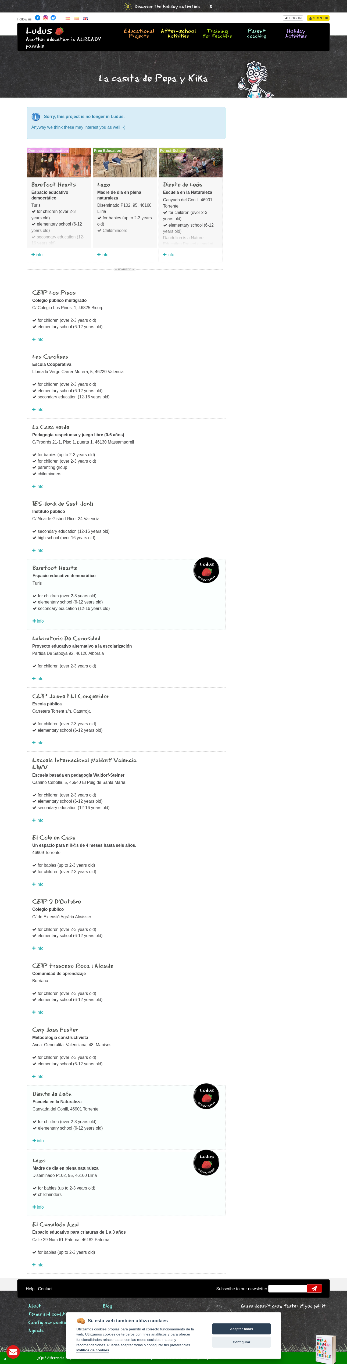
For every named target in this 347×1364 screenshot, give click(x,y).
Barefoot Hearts (53, 185)
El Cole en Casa (53, 838)
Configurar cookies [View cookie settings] (49, 1323)
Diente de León (182, 185)
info (37, 254)
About (34, 1306)
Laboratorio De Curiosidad (66, 638)
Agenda (36, 1331)
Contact (45, 1289)
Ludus (39, 31)
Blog (107, 1306)
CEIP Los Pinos (54, 293)
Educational (139, 34)
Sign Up (318, 18)
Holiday (295, 34)
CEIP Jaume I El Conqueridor (70, 696)
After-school (178, 34)
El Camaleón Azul (55, 1225)
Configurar (241, 1342)
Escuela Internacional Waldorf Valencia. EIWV (85, 764)
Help (30, 1289)
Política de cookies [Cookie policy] (92, 1350)
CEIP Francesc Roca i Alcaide (72, 966)
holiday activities (181, 7)
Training (217, 34)
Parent (256, 34)
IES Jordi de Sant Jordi (62, 504)
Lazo (103, 185)
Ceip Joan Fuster (55, 1030)
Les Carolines (50, 357)
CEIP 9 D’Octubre (56, 902)
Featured (125, 269)
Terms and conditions (51, 1314)
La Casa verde (50, 427)
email (276, 1288)
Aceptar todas (241, 1329)
